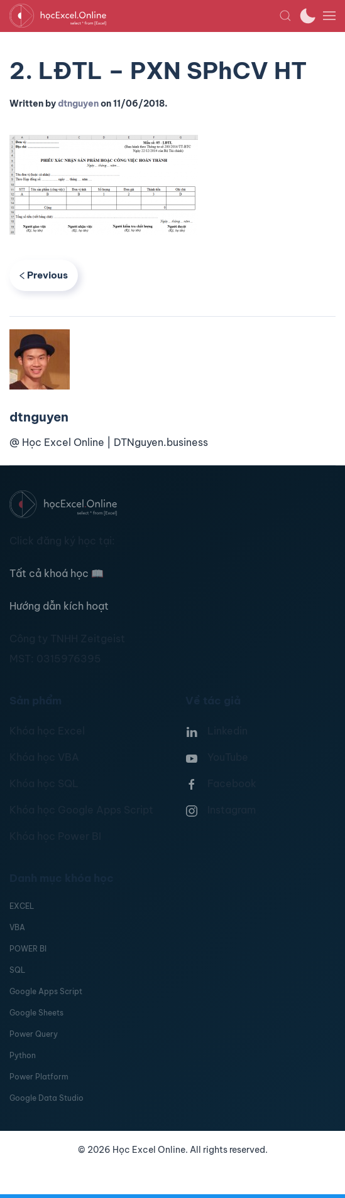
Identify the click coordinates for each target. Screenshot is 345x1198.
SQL (17, 970)
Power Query (33, 1034)
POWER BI (28, 948)
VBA (17, 927)
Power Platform (38, 1076)
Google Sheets (36, 1012)
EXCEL (21, 906)
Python (22, 1055)
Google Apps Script (45, 991)
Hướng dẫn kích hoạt (59, 606)
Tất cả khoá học (56, 573)
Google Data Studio (46, 1098)
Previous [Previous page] (43, 275)
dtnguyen (78, 103)
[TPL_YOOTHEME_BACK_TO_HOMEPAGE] (144, 15)
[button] (285, 15)
